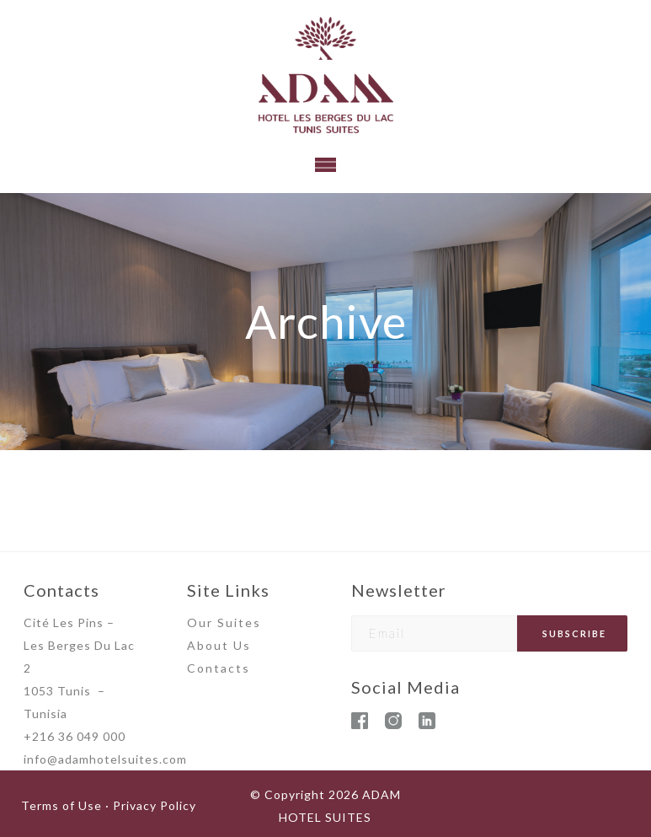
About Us (219, 645)
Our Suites (224, 622)
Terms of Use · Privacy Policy (108, 805)
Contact (215, 668)
